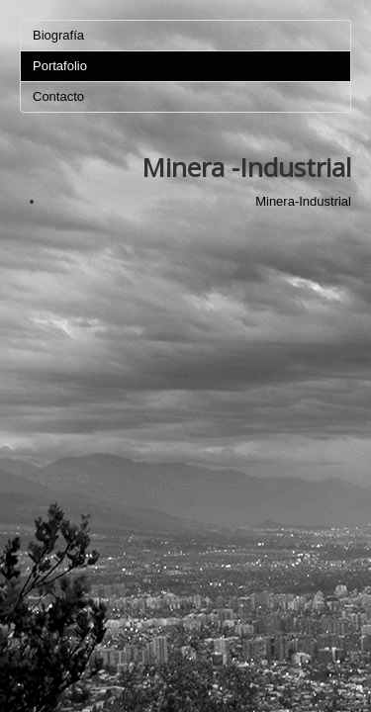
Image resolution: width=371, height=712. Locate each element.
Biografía (58, 35)
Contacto (58, 96)
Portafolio (60, 65)
